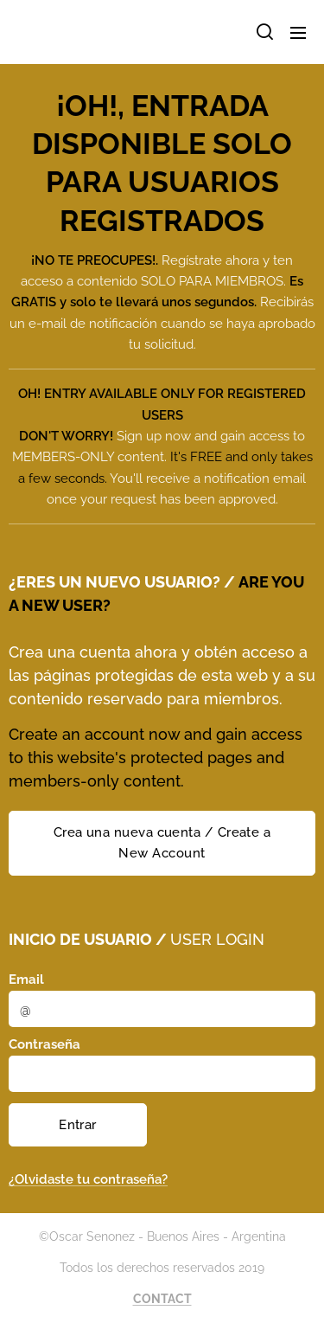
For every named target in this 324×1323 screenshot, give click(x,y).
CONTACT (162, 1299)
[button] (263, 32)
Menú (298, 33)
